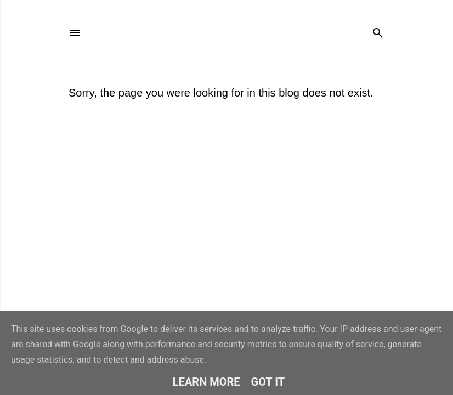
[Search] (377, 30)
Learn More (206, 381)
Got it (268, 381)
